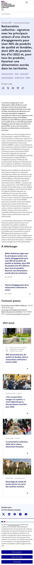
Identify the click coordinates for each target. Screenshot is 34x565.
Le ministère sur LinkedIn (9, 514)
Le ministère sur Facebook (15, 514)
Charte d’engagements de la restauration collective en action (17, 287)
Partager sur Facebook (3, 88)
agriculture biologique (7, 78)
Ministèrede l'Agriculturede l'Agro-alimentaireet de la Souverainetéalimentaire (8, 5)
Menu (31, 2)
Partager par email (18, 88)
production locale (19, 78)
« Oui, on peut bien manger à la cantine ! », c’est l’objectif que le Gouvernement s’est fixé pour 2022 (16, 402)
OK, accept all (17, 552)
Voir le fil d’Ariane (5, 14)
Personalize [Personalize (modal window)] (17, 562)
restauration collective (7, 74)
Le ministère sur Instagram (20, 514)
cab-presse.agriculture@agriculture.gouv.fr (14, 309)
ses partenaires (13, 525)
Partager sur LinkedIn (13, 88)
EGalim (16, 74)
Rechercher (26, 2)
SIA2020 (28, 78)
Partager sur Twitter (8, 88)
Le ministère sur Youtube (26, 514)
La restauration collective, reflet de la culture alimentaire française (17, 444)
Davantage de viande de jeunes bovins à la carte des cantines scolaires (16, 484)
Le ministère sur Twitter (3, 514)
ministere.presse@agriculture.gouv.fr (18, 314)
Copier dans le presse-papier (23, 88)
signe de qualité (24, 74)
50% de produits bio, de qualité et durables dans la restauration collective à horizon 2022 (17, 358)
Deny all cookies (17, 557)
